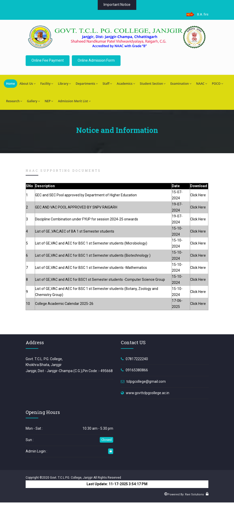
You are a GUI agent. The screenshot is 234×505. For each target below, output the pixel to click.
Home (10, 83)
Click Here (198, 195)
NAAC (201, 83)
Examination (181, 83)
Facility (47, 83)
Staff (107, 83)
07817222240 (137, 359)
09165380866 (137, 370)
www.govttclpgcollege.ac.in (147, 393)
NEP (49, 101)
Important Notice (117, 5)
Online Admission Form (96, 60)
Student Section (153, 83)
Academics (126, 83)
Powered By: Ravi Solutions (186, 494)
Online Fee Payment (47, 60)
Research (14, 101)
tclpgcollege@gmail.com (146, 381)
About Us (28, 83)
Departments (87, 83)
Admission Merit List (74, 101)
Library (64, 83)
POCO (217, 83)
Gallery (33, 101)
